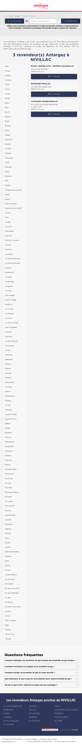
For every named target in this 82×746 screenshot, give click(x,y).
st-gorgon (9, 584)
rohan (7, 542)
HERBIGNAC (8, 710)
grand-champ (11, 204)
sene (7, 561)
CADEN (6, 713)
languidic (9, 286)
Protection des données (48, 739)
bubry (7, 130)
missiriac (8, 387)
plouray (8, 483)
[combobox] (45, 21)
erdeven (8, 176)
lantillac (8, 291)
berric (7, 112)
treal (7, 625)
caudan (8, 149)
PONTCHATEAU (61, 717)
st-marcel (9, 602)
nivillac (8, 405)
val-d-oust (9, 634)
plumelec (8, 488)
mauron (8, 368)
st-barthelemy (11, 575)
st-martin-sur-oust (13, 607)
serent (7, 565)
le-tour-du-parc (12, 323)
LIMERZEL (33, 717)
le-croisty (9, 309)
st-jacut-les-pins (12, 588)
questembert (10, 515)
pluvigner (9, 501)
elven (7, 171)
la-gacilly (9, 254)
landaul (8, 268)
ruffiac (8, 547)
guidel (7, 222)
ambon (8, 75)
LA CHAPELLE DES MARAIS (66, 710)
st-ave (7, 570)
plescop (8, 437)
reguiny (8, 529)
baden (7, 98)
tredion (8, 629)
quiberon (9, 524)
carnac (8, 144)
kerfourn (8, 249)
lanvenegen (10, 295)
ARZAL (58, 706)
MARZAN (33, 706)
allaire (7, 71)
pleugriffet (9, 446)
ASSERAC (7, 717)
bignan (8, 117)
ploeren (8, 455)
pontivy (8, 510)
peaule (7, 423)
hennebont (9, 231)
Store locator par (70, 730)
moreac (8, 401)
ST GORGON (34, 721)
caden (7, 135)
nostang (8, 410)
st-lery (8, 597)
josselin (8, 245)
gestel (7, 194)
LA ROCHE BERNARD (12, 706)
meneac (8, 378)
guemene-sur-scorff (13, 208)
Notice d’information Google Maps (40, 741)
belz (6, 107)
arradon (8, 80)
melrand (8, 373)
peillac (7, 428)
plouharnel (9, 474)
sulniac (8, 611)
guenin (8, 213)
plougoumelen (11, 469)
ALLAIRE (58, 721)
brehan (8, 126)
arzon (7, 89)
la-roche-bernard (12, 258)
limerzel (8, 332)
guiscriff (8, 226)
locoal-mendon (11, 341)
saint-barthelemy (12, 552)
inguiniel (8, 236)
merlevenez (9, 382)
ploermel (8, 460)
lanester (8, 277)
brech (7, 121)
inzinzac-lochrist (12, 240)
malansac (8, 355)
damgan (8, 167)
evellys (8, 185)
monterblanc (10, 396)
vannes (8, 639)
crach (7, 162)
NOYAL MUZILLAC (11, 721)
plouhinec (9, 478)
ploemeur (9, 451)
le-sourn (8, 318)
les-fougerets (11, 327)
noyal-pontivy (11, 419)
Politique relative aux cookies (65, 741)
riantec (8, 533)
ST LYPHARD (34, 713)
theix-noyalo (10, 620)
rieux (7, 538)
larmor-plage (10, 300)
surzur (7, 616)
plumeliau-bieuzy (12, 492)
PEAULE (32, 710)
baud (7, 103)
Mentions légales (31, 739)
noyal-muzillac (11, 414)
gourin (7, 199)
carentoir (8, 139)
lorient (8, 350)
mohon (8, 391)
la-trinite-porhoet (12, 263)
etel (6, 181)
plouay (7, 465)
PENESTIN (59, 713)
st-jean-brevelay (12, 593)
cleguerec (9, 158)
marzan (8, 364)
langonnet (9, 281)
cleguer (8, 153)
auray (7, 94)
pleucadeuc (9, 442)
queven (8, 520)
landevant (9, 272)
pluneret (8, 497)
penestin (8, 433)
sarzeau (8, 556)
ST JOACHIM (8, 724)
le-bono (8, 304)
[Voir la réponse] (41, 660)
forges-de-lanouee (13, 190)
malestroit (9, 359)
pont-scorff (9, 506)
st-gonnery (9, 579)
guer (7, 217)
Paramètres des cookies (50, 730)
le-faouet (9, 314)
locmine (8, 336)
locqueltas (9, 346)
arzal (7, 84)
